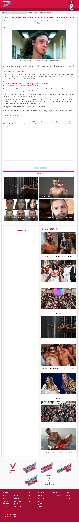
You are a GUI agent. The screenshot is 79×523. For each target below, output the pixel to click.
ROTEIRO (5, 493)
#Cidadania (22, 12)
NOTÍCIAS (11, 9)
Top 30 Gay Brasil (56, 496)
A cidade (5, 496)
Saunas (16, 503)
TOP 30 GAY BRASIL (17, 9)
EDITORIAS (41, 493)
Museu (16, 497)
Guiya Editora (69, 496)
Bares (4, 499)
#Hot (39, 502)
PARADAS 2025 (34, 9)
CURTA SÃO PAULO (26, 9)
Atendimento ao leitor (10, 517)
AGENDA (30, 493)
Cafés (4, 500)
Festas (29, 499)
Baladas (5, 497)
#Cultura (40, 497)
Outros (29, 502)
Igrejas (16, 496)
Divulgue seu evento (10, 514)
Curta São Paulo (56, 497)
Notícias (14, 12)
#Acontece (40, 500)
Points (15, 500)
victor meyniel (43, 168)
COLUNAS (54, 493)
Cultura (29, 500)
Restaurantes (17, 502)
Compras (5, 505)
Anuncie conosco (10, 512)
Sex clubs (16, 505)
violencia (37, 168)
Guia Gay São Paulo (71, 497)
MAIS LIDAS (21, 230)
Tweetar (5, 27)
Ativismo (30, 497)
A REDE (67, 493)
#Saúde (40, 505)
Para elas (16, 499)
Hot (29, 496)
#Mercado (40, 503)
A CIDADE (5, 9)
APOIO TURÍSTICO (42, 9)
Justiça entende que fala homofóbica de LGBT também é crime (40, 12)
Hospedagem (6, 508)
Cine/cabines (6, 503)
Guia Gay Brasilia (70, 499)
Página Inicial (5, 12)
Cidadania (5, 502)
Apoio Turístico (18, 507)
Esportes (5, 507)
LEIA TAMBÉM (38, 174)
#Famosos (40, 507)
